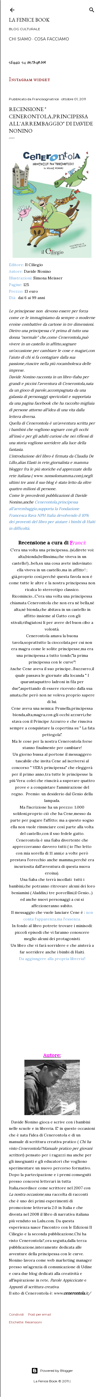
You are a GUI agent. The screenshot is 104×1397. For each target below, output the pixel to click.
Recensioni (33, 1322)
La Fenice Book (29, 20)
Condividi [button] (16, 1314)
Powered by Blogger (52, 1370)
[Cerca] (91, 9)
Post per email (39, 1314)
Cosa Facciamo (51, 39)
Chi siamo (20, 39)
